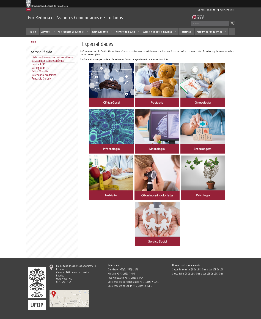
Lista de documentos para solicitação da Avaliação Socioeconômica (52, 59)
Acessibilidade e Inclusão (157, 31)
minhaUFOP (38, 64)
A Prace (45, 31)
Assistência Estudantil (71, 31)
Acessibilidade (206, 9)
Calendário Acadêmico (44, 75)
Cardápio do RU (40, 68)
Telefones (113, 265)
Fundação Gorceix (41, 78)
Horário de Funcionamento (186, 265)
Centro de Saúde (125, 31)
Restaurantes (100, 31)
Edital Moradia (40, 71)
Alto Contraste (226, 9)
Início (33, 31)
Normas (186, 31)
